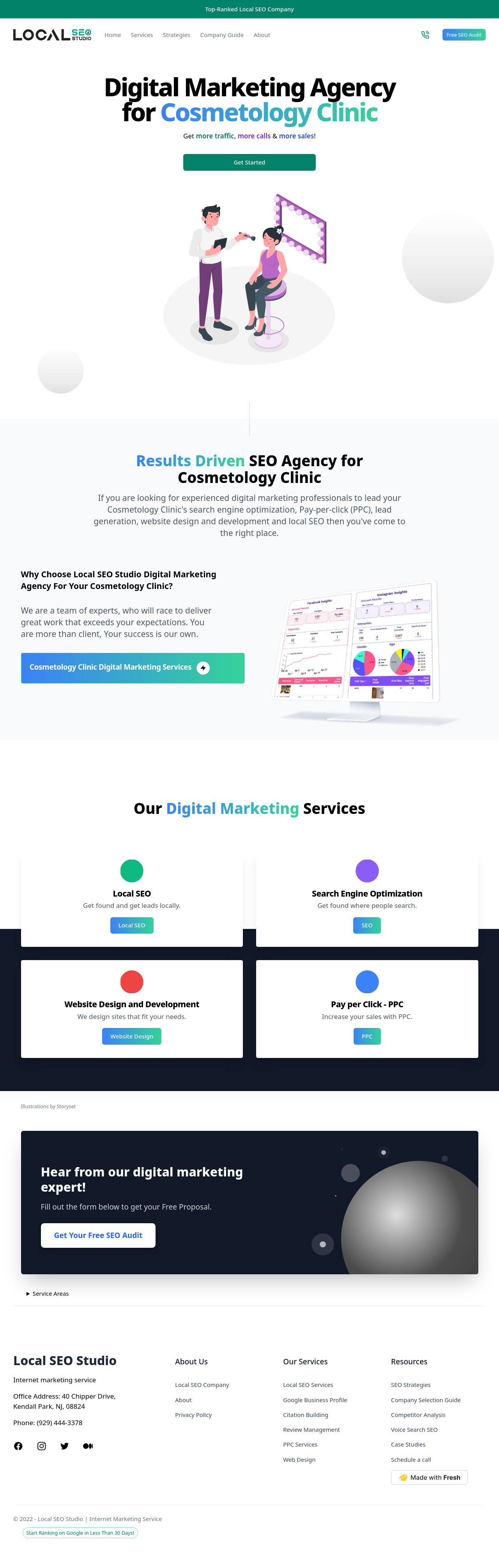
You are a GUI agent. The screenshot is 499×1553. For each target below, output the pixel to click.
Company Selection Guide (426, 1400)
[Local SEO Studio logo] (52, 35)
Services (142, 35)
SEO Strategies (411, 1385)
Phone (23, 1422)
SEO (367, 925)
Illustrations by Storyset (48, 1106)
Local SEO (132, 925)
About (262, 35)
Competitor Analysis (418, 1415)
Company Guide (222, 35)
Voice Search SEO (414, 1429)
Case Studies (408, 1444)
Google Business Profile (315, 1400)
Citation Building (305, 1415)
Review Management (311, 1429)
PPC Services (300, 1444)
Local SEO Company (202, 1385)
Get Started (249, 162)
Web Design (299, 1459)
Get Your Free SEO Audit (98, 1235)
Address (46, 1396)
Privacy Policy (193, 1415)
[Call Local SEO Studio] (425, 35)
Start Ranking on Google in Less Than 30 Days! (80, 1532)
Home (112, 35)
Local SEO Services (308, 1385)
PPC (367, 1036)
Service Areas (51, 1293)
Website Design (131, 1036)
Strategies (176, 35)
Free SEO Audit (464, 34)
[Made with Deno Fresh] (438, 1477)
